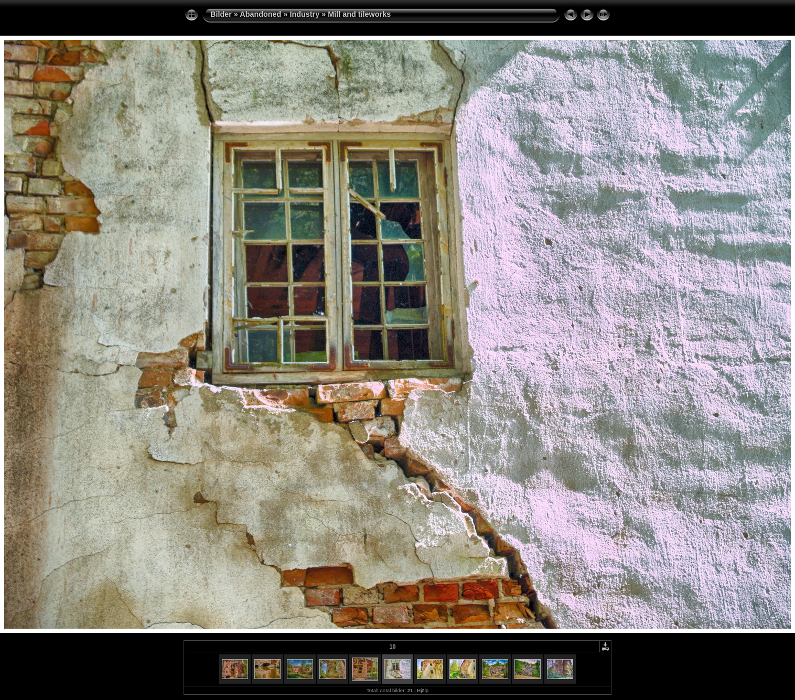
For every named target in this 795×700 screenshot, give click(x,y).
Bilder (221, 14)
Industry (304, 14)
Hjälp (422, 690)
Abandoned (260, 14)
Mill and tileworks (359, 14)
